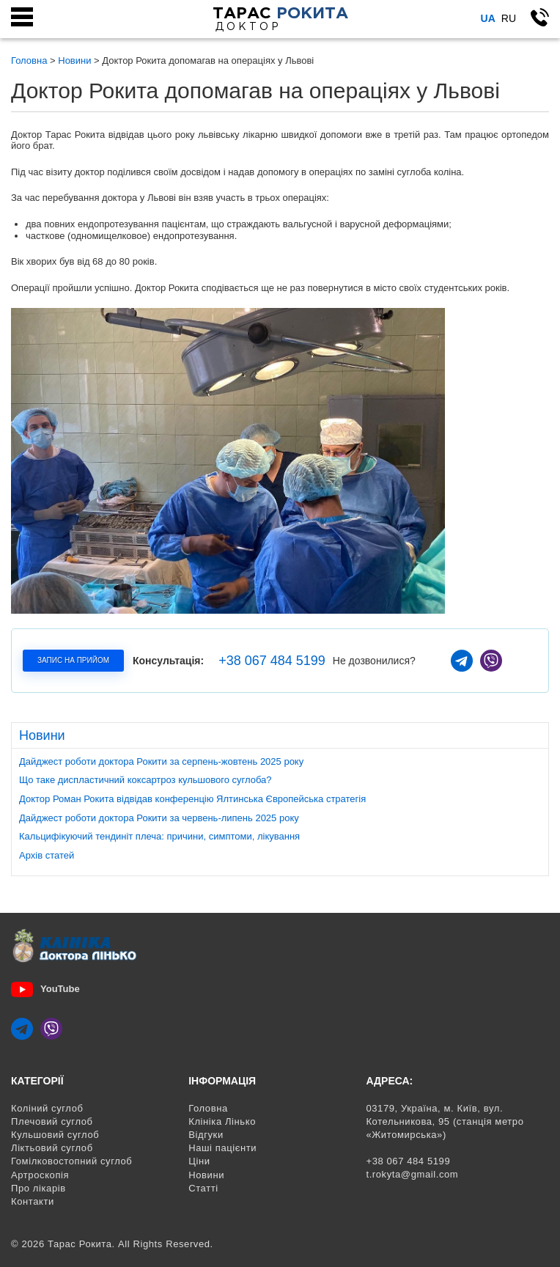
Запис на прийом (73, 660)
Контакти (32, 1201)
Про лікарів (38, 1188)
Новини (206, 1174)
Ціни (199, 1161)
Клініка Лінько (222, 1121)
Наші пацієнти (222, 1147)
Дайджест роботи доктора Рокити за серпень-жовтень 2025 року (161, 761)
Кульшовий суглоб (55, 1134)
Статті (203, 1188)
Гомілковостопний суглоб (71, 1161)
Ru (508, 18)
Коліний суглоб (47, 1108)
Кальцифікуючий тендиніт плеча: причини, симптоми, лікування (159, 836)
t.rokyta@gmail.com (412, 1174)
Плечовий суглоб (52, 1121)
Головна (208, 1108)
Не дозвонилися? (374, 660)
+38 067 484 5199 (271, 660)
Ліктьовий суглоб (52, 1147)
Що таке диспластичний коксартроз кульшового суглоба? (145, 779)
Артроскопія (40, 1174)
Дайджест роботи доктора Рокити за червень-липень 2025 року (159, 817)
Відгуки (206, 1134)
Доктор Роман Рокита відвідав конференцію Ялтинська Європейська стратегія (192, 798)
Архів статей (46, 855)
